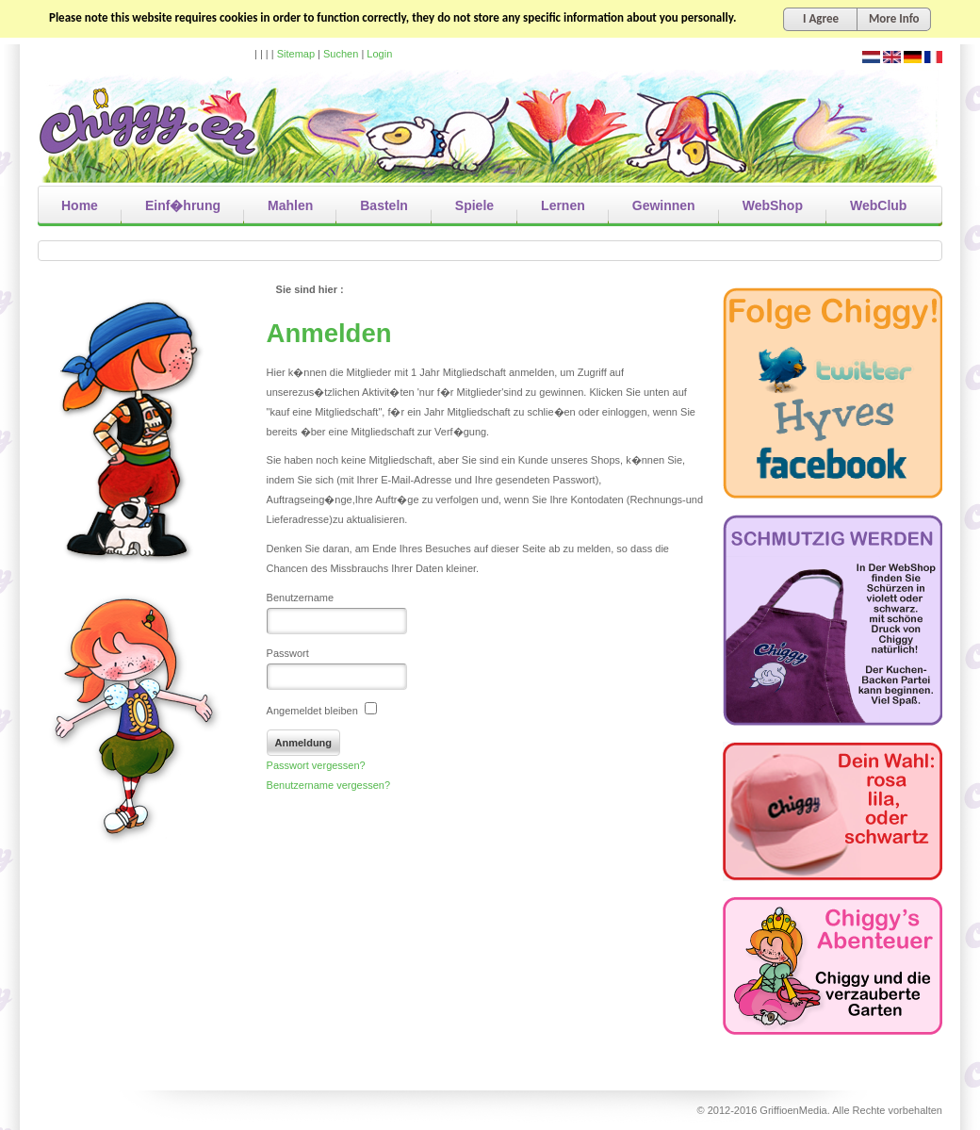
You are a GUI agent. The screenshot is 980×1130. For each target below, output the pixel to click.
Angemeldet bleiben (322, 710)
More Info (894, 18)
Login (379, 53)
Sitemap (296, 53)
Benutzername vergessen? (328, 785)
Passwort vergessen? (316, 765)
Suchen (340, 53)
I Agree (821, 18)
